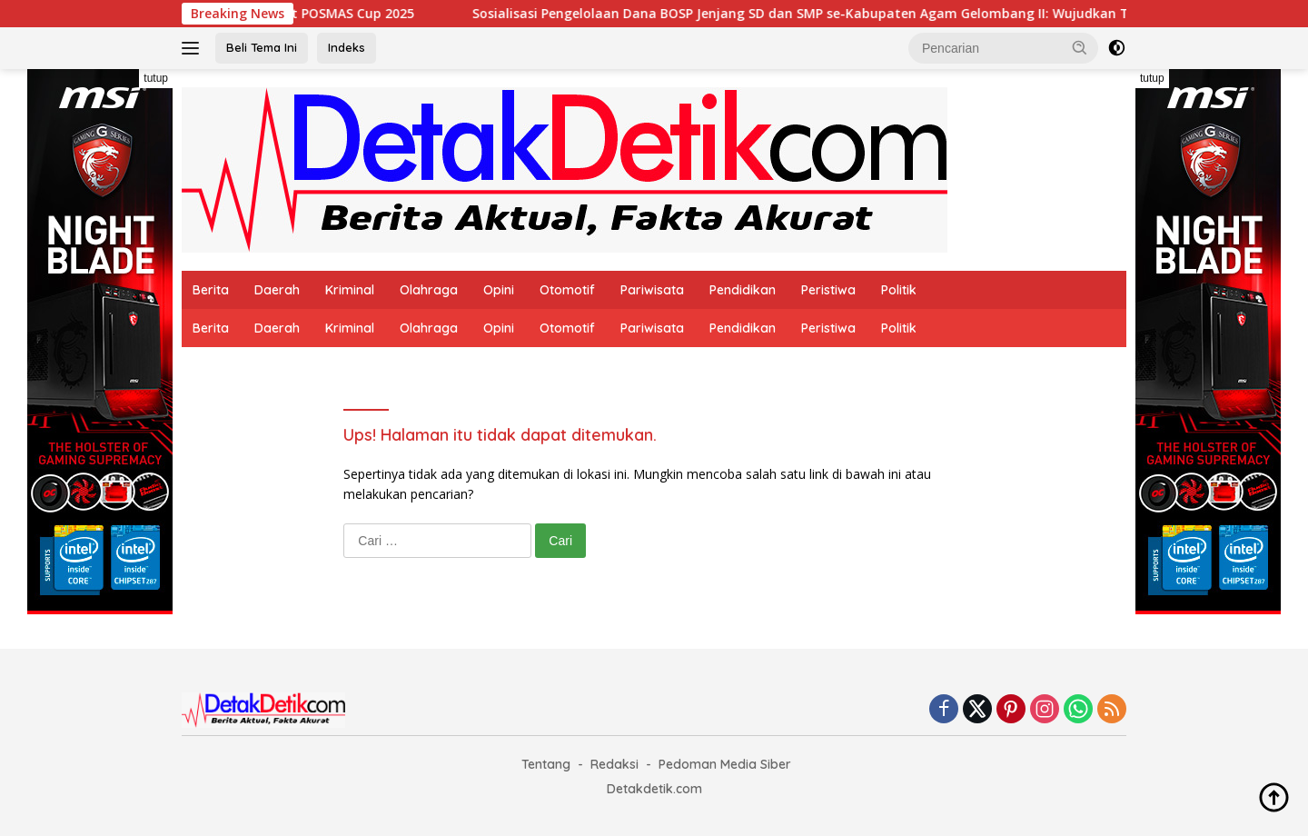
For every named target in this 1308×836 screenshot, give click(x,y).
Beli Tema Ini (261, 47)
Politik (899, 290)
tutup (156, 78)
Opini (498, 290)
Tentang (545, 764)
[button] (1080, 47)
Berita (211, 290)
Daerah (277, 290)
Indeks (346, 47)
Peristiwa (828, 290)
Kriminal (349, 290)
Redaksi (614, 764)
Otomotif (567, 290)
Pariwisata (652, 290)
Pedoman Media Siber (725, 764)
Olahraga (429, 290)
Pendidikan (742, 290)
